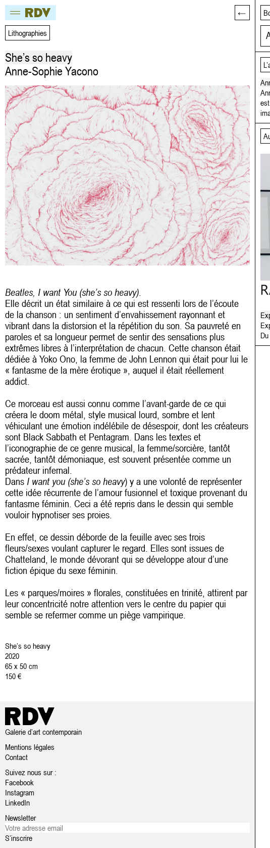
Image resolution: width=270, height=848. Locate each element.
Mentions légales (30, 746)
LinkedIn (17, 802)
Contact (16, 757)
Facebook (19, 782)
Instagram (19, 792)
